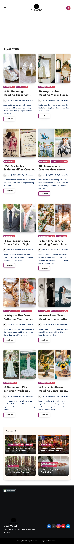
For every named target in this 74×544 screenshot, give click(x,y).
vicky (7, 100)
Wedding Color (46, 444)
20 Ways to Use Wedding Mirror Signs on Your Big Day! (52, 95)
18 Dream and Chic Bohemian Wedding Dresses (16, 391)
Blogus (42, 541)
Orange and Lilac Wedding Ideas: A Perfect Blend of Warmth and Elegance (52, 451)
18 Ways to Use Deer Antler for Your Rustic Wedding (17, 319)
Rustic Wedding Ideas (16, 444)
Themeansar (52, 541)
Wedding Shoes (21, 87)
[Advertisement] (14, 502)
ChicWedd (10, 526)
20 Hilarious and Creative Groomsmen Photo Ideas (51, 170)
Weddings (29, 444)
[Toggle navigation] (5, 8)
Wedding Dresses (10, 383)
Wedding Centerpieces (49, 463)
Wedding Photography (59, 161)
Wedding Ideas (9, 87)
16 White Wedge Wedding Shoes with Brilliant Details (16, 95)
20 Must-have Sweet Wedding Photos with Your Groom (52, 319)
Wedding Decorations (46, 87)
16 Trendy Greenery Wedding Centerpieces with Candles (53, 244)
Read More (9, 119)
